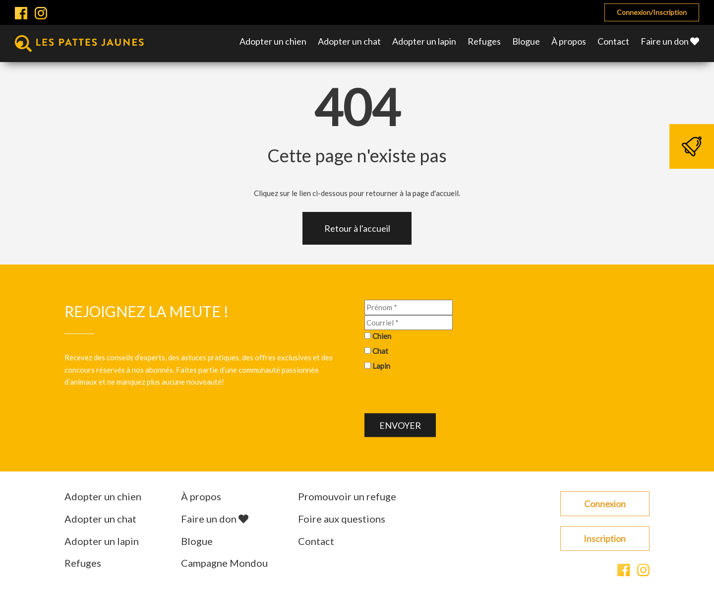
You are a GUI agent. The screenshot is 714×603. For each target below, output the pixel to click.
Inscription (605, 539)
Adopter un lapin (424, 41)
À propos (568, 41)
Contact (613, 41)
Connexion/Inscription (652, 12)
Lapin (381, 366)
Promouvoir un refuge (347, 497)
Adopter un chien (272, 41)
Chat (380, 351)
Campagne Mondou (224, 564)
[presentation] (439, 394)
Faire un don (670, 41)
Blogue (526, 41)
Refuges (484, 41)
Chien (381, 336)
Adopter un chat (349, 41)
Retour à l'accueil (357, 228)
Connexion (605, 504)
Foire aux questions (341, 519)
